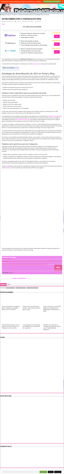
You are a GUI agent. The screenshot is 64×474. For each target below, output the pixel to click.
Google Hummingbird (54, 116)
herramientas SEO (10, 287)
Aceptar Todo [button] (43, 472)
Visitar (57, 36)
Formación (14, 14)
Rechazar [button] (51, 472)
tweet (3, 24)
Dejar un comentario (28, 21)
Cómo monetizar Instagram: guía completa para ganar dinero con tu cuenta (11, 308)
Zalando (7, 167)
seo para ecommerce (20, 287)
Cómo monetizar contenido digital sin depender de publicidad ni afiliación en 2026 (52, 309)
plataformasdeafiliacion (8, 21)
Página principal (5, 14)
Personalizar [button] (57, 472)
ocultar (16, 67)
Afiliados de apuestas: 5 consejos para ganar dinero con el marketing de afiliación (52, 327)
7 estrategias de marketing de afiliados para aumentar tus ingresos (31, 326)
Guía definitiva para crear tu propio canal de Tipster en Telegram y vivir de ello (11, 326)
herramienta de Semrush (22, 119)
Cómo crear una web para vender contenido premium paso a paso (31, 308)
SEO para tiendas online (32, 287)
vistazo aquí (37, 64)
